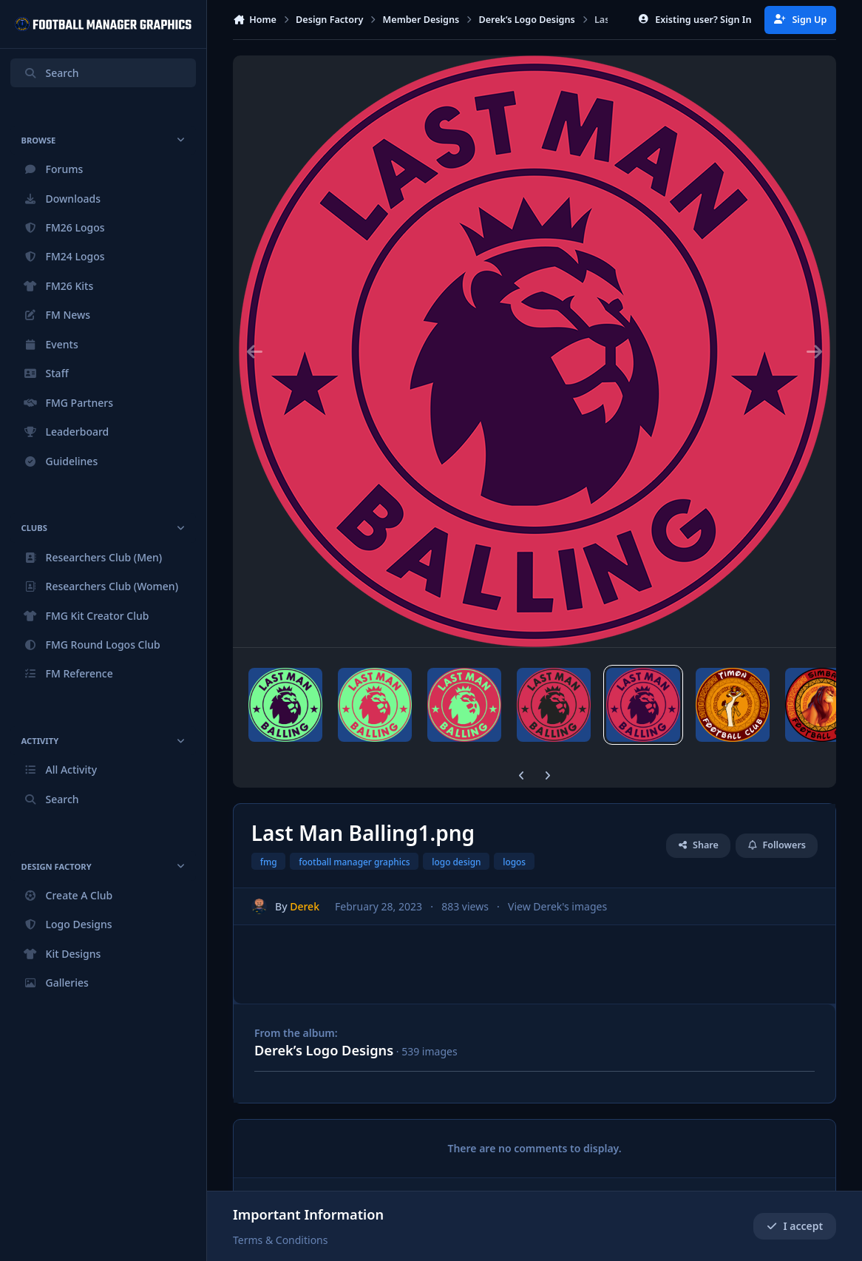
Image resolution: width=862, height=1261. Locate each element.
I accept (795, 1226)
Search (51, 73)
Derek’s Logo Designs (323, 1050)
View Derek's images (557, 906)
